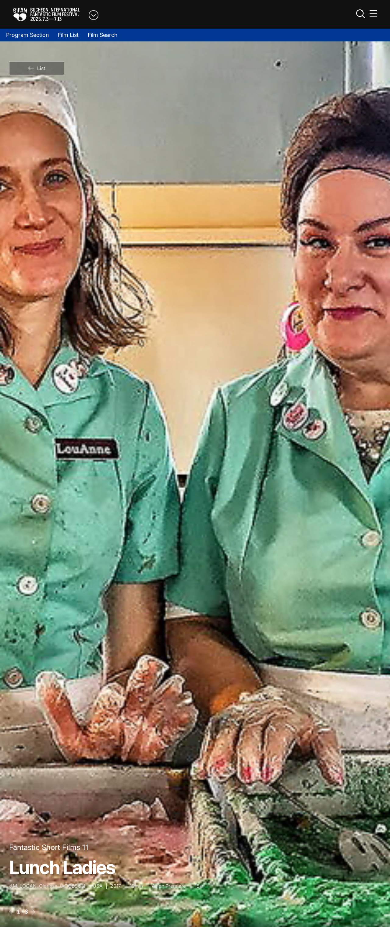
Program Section (27, 35)
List (36, 68)
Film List (68, 35)
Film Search (102, 35)
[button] (11, 912)
